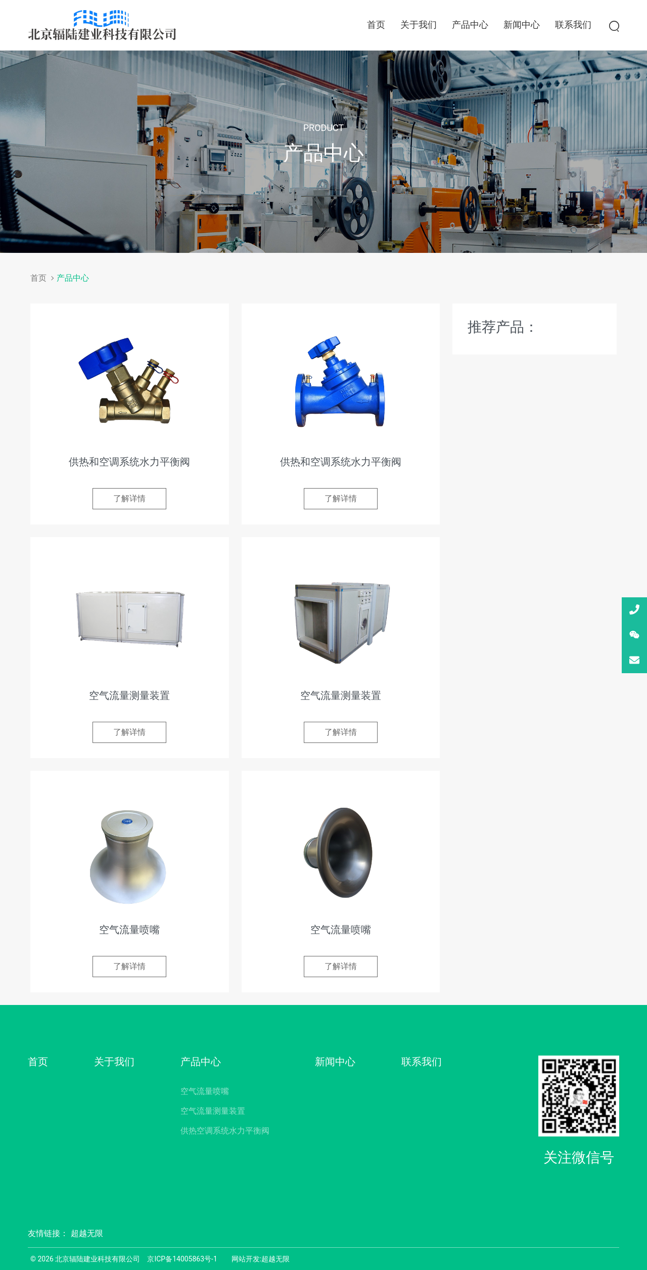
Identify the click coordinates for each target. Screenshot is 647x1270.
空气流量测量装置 (212, 1111)
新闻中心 (521, 24)
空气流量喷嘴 (204, 1091)
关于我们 (418, 24)
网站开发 (246, 1259)
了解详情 (129, 498)
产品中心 (470, 24)
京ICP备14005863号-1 (182, 1259)
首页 (376, 24)
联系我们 (573, 24)
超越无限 (87, 1233)
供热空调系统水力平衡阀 (224, 1130)
